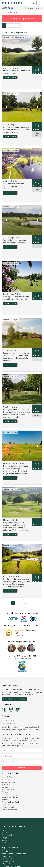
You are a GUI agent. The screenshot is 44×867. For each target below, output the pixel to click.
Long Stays (6, 856)
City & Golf (6, 864)
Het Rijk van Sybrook (13, 294)
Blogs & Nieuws (8, 777)
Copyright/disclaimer (10, 797)
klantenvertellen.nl (32, 729)
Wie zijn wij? (7, 784)
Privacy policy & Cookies (11, 802)
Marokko (5, 840)
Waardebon (6, 799)
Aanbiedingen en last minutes (14, 854)
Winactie (5, 779)
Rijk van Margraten (12, 576)
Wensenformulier (9, 807)
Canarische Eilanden (10, 835)
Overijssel (15, 94)
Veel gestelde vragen (10, 794)
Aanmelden (22, 768)
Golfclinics (6, 851)
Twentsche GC (10, 350)
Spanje (4, 832)
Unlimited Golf (7, 859)
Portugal (5, 830)
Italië (4, 842)
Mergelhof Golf (10, 520)
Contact (5, 787)
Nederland (7, 37)
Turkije (4, 837)
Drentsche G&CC (11, 68)
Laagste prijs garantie (11, 782)
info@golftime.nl (8, 723)
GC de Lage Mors (11, 238)
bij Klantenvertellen (33, 8)
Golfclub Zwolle (10, 181)
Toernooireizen (8, 861)
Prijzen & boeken (10, 77)
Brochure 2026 (8, 789)
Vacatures (6, 805)
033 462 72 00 (8, 720)
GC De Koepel (9, 125)
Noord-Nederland (18, 37)
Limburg (15, 376)
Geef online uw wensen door (14, 699)
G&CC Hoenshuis (11, 407)
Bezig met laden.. (22, 632)
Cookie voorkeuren (9, 810)
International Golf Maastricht (16, 463)
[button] (22, 18)
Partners (5, 792)
